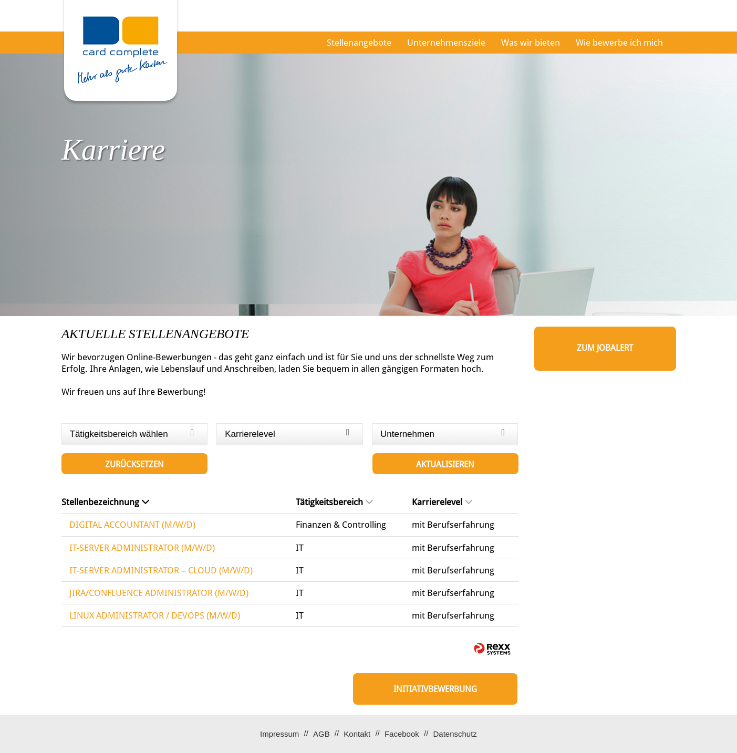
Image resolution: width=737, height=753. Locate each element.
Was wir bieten (530, 42)
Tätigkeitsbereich (334, 502)
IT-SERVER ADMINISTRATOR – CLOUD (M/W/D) (161, 570)
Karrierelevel (442, 502)
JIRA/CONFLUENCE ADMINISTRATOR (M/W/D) (158, 593)
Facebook (402, 733)
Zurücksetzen (134, 464)
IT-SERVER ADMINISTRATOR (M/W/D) (142, 547)
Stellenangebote (359, 42)
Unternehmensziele (446, 42)
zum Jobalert (605, 348)
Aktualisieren (445, 464)
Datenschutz (454, 733)
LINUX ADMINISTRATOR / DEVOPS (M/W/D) (154, 615)
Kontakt (357, 733)
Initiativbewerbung (435, 689)
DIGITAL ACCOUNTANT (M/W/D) (132, 524)
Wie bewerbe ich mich (619, 42)
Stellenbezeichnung (105, 502)
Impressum (279, 733)
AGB (321, 733)
